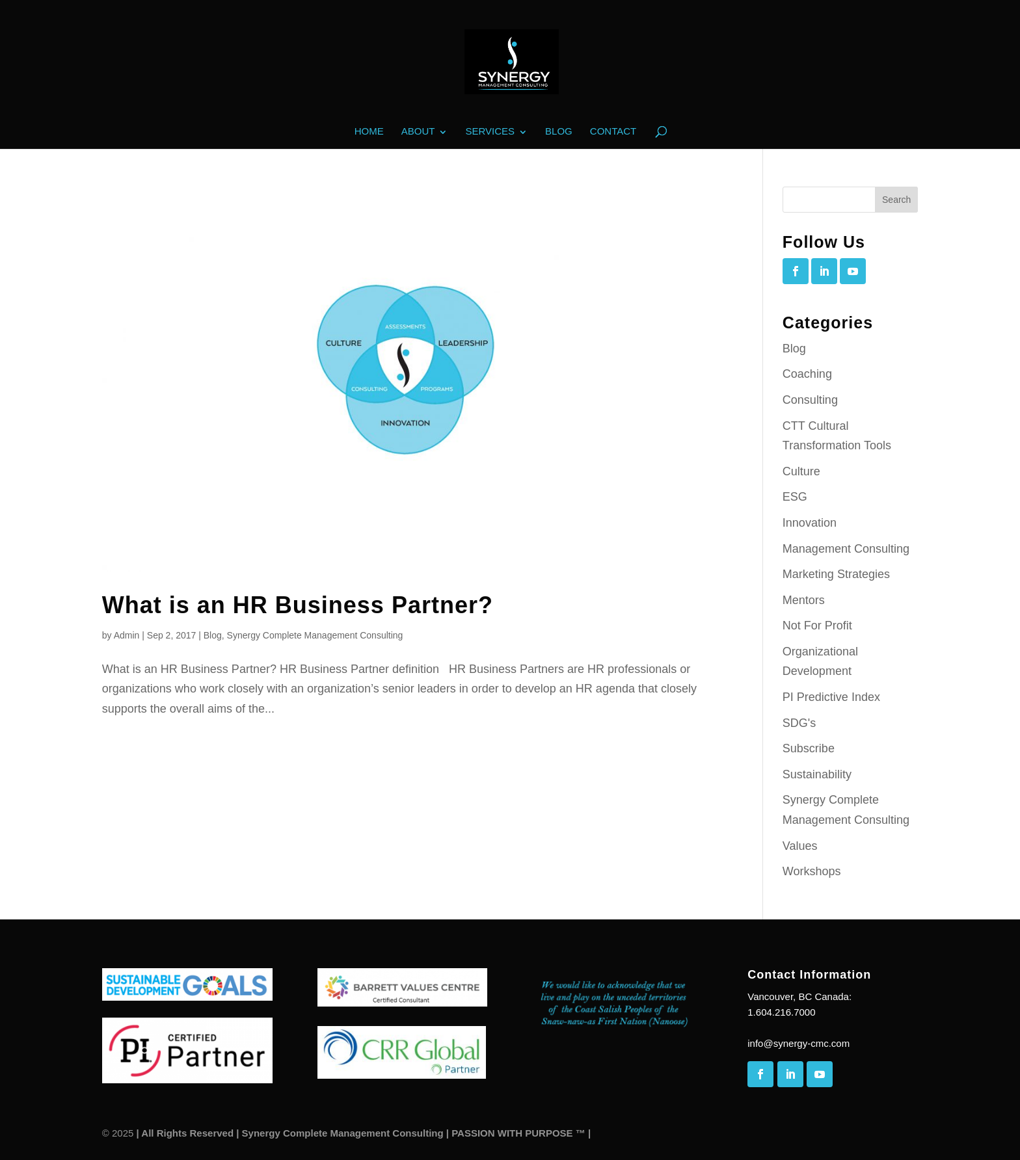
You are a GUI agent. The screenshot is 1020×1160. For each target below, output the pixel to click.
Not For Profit (817, 625)
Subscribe (809, 748)
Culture (801, 471)
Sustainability (817, 774)
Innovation (810, 522)
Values (800, 845)
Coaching (807, 373)
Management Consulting (846, 548)
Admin (127, 635)
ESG (795, 496)
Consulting (810, 399)
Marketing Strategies (836, 574)
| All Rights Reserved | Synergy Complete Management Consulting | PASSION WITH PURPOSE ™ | (362, 1133)
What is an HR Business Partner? (297, 605)
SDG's (799, 723)
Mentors (804, 600)
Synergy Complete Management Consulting (315, 635)
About (418, 132)
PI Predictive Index (831, 697)
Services (490, 132)
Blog (558, 132)
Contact (613, 132)
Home (369, 132)
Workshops (812, 871)
